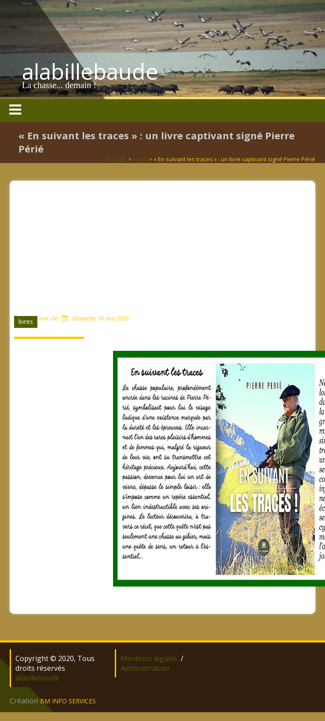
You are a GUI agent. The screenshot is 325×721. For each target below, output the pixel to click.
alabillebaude (90, 71)
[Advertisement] (162, 242)
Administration (145, 668)
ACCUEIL (116, 159)
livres (140, 159)
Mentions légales (149, 658)
